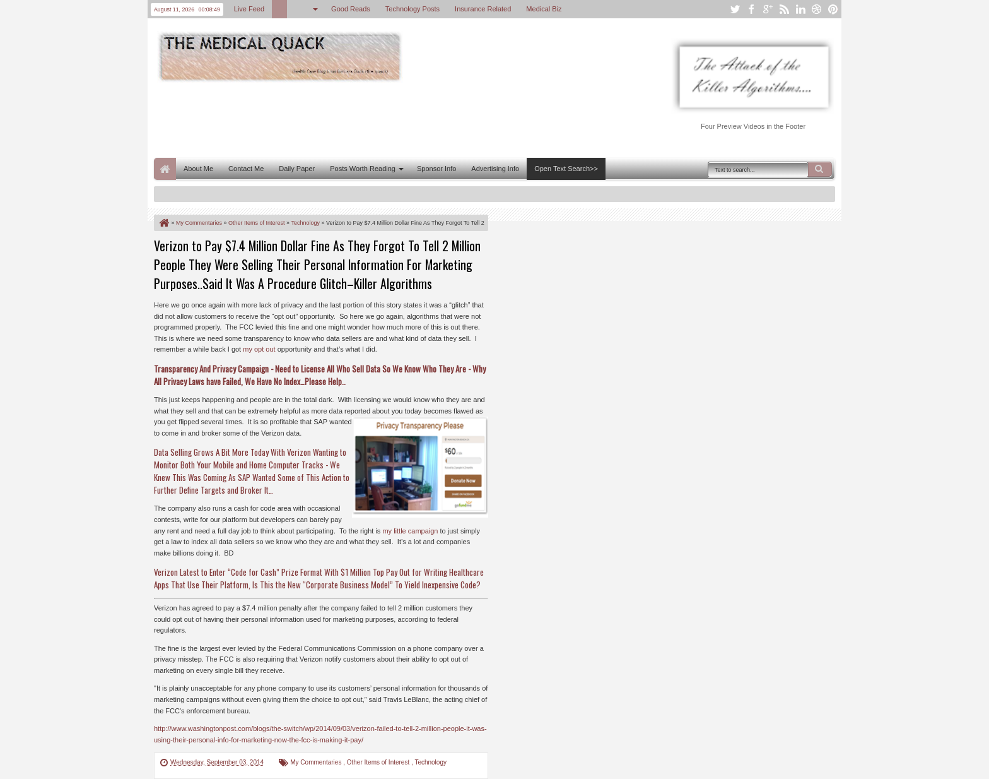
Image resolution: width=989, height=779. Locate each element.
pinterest (833, 9)
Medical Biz (543, 9)
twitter (735, 9)
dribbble (817, 9)
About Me (198, 168)
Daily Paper (297, 168)
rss (784, 9)
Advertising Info (495, 168)
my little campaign (410, 531)
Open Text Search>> (566, 168)
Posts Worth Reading (362, 168)
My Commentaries (316, 762)
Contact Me (246, 168)
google (767, 9)
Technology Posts (412, 9)
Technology (430, 762)
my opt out (259, 349)
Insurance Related (483, 9)
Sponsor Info (436, 168)
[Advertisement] (383, 118)
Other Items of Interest (379, 762)
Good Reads (350, 9)
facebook (751, 9)
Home (165, 169)
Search (820, 169)
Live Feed (249, 9)
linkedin (800, 9)
